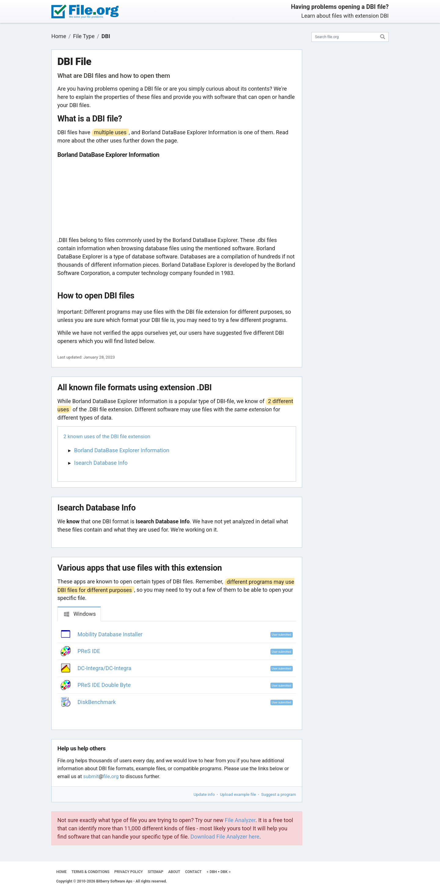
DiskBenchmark (97, 702)
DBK (224, 872)
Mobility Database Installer (110, 634)
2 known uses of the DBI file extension (107, 436)
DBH (213, 872)
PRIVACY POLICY (128, 872)
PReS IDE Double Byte (104, 685)
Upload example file (238, 794)
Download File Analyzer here (224, 836)
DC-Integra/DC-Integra (104, 668)
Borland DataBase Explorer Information (121, 450)
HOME (61, 872)
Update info (204, 794)
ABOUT (174, 872)
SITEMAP (155, 872)
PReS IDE (89, 651)
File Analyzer (240, 820)
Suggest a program (278, 794)
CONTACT (193, 872)
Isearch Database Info (101, 463)
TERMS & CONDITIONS (90, 872)
